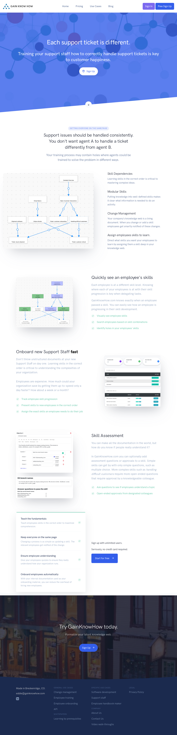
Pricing (79, 6)
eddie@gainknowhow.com (30, 693)
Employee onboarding (66, 703)
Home (65, 6)
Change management (65, 692)
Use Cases (95, 6)
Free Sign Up (165, 6)
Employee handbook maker (106, 703)
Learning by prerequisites (67, 718)
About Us (96, 712)
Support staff (98, 697)
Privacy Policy (136, 692)
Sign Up (88, 71)
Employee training (64, 697)
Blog (110, 6)
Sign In (148, 6)
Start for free (104, 558)
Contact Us (97, 718)
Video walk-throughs (102, 724)
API (56, 709)
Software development (103, 692)
